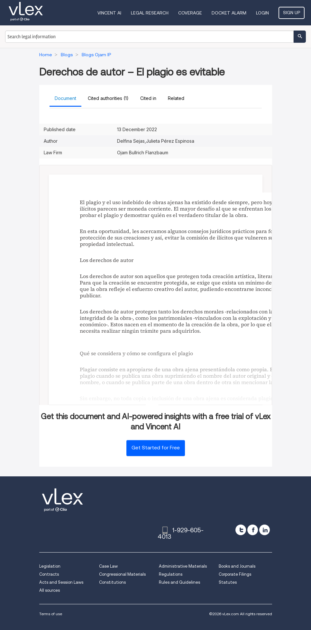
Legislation (49, 566)
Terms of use (50, 614)
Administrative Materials (183, 566)
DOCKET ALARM (229, 12)
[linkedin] (264, 530)
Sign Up (291, 12)
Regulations (170, 574)
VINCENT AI (109, 12)
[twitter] (240, 530)
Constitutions (112, 582)
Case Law (108, 566)
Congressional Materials (122, 574)
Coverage (190, 12)
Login (262, 12)
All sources (49, 590)
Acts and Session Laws (61, 582)
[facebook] (252, 530)
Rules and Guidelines (179, 582)
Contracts (49, 574)
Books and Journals (237, 566)
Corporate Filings (235, 574)
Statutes (228, 582)
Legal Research (150, 12)
